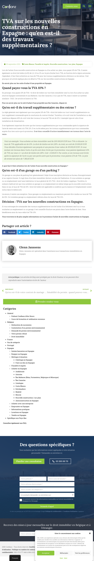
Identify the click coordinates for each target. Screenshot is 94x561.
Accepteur (45, 553)
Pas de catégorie (13, 347)
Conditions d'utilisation (75, 511)
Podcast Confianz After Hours (22, 320)
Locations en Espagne (19, 417)
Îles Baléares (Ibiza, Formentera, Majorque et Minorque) (37, 382)
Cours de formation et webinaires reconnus (28, 323)
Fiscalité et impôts (42, 64)
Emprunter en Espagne (20, 411)
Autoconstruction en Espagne (27, 405)
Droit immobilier (17, 341)
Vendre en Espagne (18, 419)
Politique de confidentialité (59, 511)
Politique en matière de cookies (23, 550)
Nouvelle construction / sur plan (62, 64)
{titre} (61, 558)
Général (10, 318)
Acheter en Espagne (19, 373)
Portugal (10, 350)
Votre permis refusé (19, 338)
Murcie (18, 399)
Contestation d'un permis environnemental (28, 332)
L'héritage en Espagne (24, 364)
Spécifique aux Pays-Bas (16, 422)
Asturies (19, 379)
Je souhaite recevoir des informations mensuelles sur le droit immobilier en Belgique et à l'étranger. (53, 500)
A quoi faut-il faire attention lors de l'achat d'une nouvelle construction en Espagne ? (35, 166)
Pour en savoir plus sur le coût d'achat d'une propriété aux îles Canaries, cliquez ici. (34, 103)
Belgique (10, 326)
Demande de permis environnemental (25, 335)
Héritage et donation (19, 361)
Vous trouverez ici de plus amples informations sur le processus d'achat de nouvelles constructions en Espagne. (45, 217)
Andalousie (20, 376)
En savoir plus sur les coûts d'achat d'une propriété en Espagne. (27, 83)
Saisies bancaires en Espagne (22, 355)
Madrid (18, 396)
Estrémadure (21, 393)
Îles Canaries (20, 384)
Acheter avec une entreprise (22, 408)
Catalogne (19, 387)
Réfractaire (64, 553)
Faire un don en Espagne (25, 367)
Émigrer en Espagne (19, 358)
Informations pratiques (20, 414)
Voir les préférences (82, 553)
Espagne (79, 64)
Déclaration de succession (21, 329)
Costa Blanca (29, 64)
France (10, 344)
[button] (90, 533)
